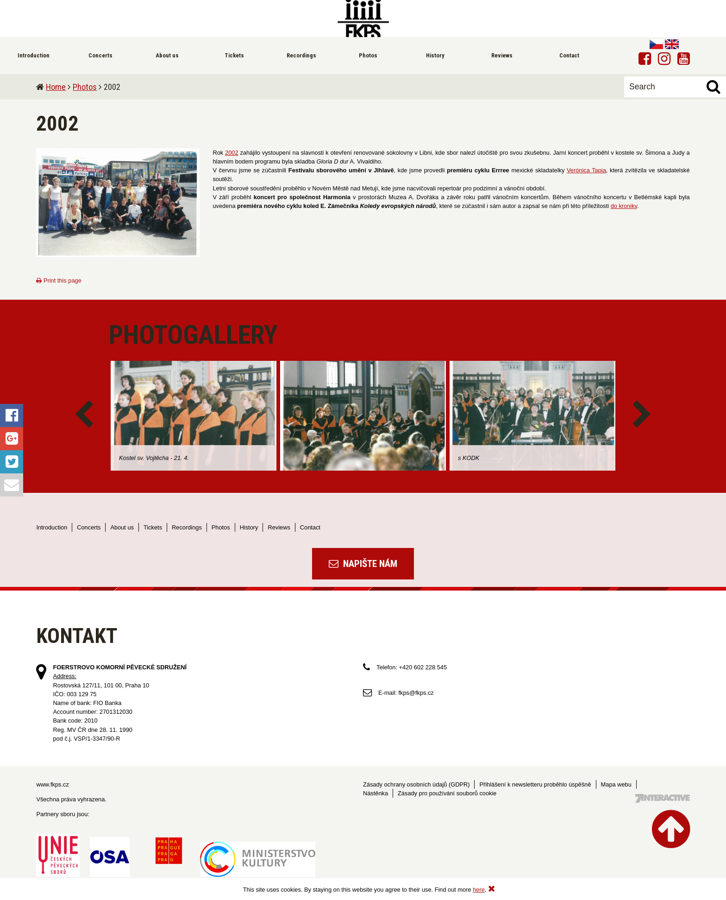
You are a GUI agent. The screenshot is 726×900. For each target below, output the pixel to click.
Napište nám (363, 563)
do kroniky (624, 205)
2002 (231, 152)
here (479, 889)
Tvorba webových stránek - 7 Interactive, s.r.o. (662, 798)
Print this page (58, 280)
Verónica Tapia (586, 170)
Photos (85, 87)
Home (56, 87)
